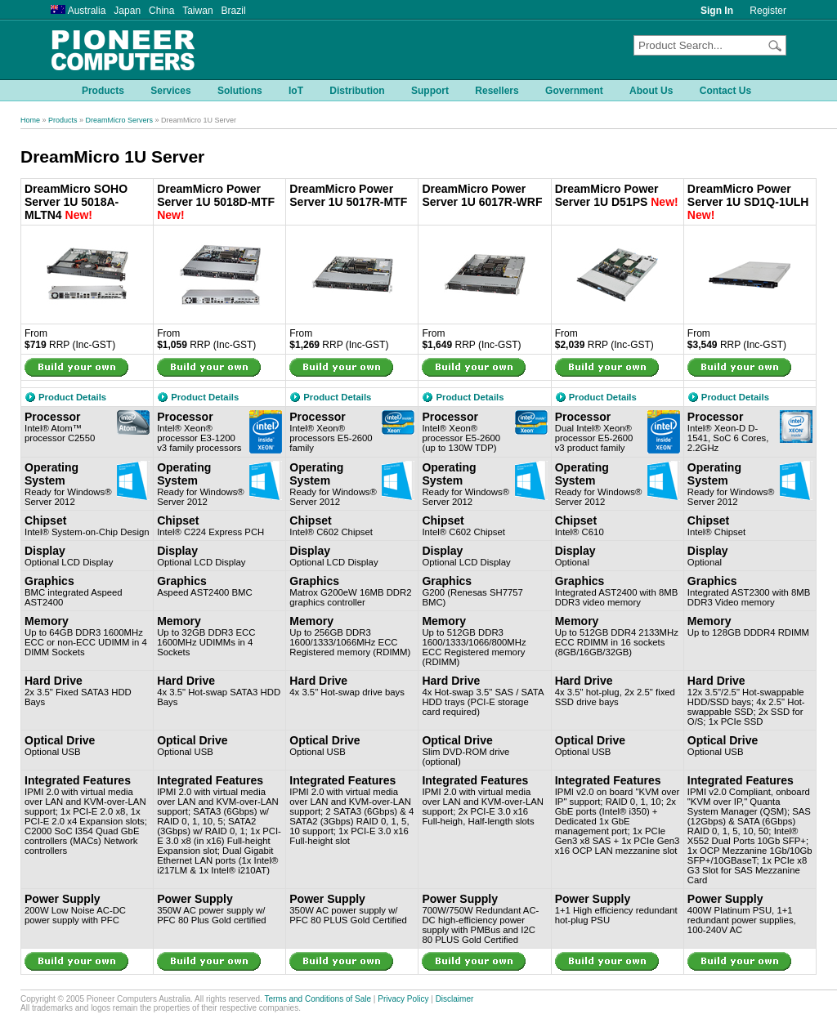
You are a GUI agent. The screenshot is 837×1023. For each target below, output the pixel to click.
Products (63, 120)
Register (768, 10)
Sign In (716, 10)
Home (30, 120)
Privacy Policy (403, 998)
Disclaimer (455, 998)
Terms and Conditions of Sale (317, 998)
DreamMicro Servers (120, 120)
